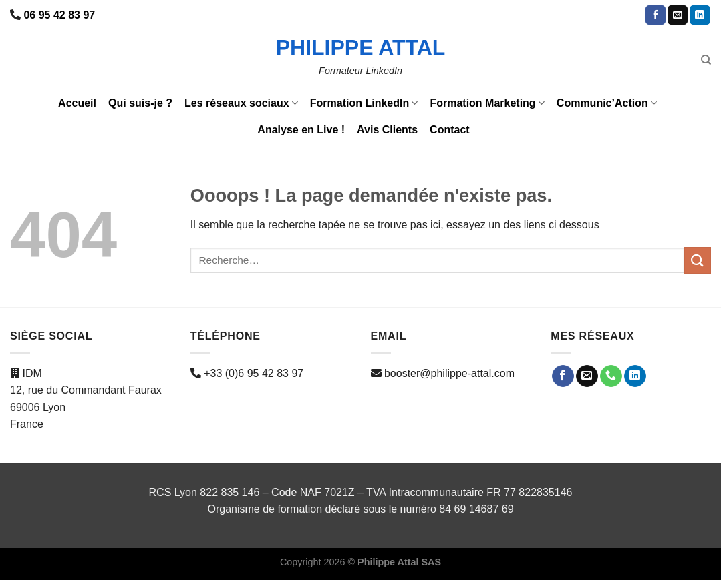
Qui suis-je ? (140, 103)
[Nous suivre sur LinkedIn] (700, 15)
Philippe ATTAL (361, 47)
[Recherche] (706, 60)
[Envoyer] (697, 260)
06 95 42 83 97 (59, 15)
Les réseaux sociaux (241, 103)
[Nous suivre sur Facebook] (655, 15)
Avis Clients (387, 129)
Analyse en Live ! (301, 129)
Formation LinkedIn (364, 103)
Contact (450, 129)
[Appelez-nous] (611, 376)
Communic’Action (607, 103)
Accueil (77, 103)
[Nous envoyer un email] (678, 15)
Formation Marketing (487, 103)
